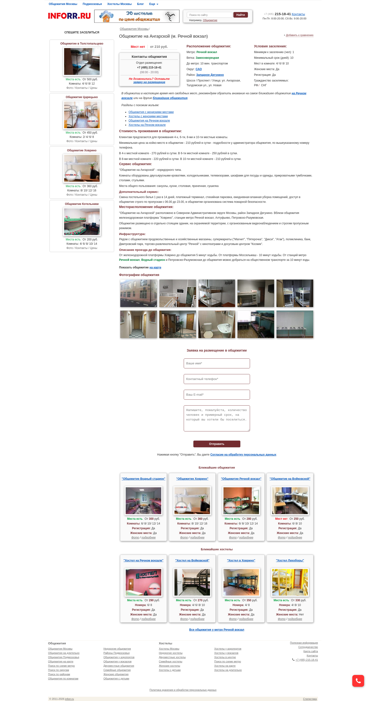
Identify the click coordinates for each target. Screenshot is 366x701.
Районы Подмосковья (116, 652)
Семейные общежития (117, 670)
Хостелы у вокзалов (226, 652)
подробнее (148, 537)
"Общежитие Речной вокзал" (241, 478)
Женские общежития (116, 674)
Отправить (216, 444)
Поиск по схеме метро (61, 665)
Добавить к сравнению (299, 35)
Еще (153, 4)
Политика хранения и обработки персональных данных (183, 689)
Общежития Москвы (63, 4)
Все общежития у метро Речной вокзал (216, 629)
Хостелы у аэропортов (227, 648)
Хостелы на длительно (228, 670)
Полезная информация (304, 642)
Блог (140, 4)
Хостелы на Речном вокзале (147, 125)
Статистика (310, 698)
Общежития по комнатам (63, 678)
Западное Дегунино (210, 75)
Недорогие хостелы (171, 652)
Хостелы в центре (225, 657)
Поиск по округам (58, 670)
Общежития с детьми (116, 678)
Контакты (298, 14)
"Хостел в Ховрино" (241, 560)
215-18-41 (277, 14)
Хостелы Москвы (119, 4)
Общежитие (210, 20)
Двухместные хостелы (172, 657)
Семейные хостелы (170, 661)
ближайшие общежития (170, 98)
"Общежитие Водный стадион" (143, 478)
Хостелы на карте (225, 665)
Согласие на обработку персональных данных (243, 454)
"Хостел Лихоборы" (290, 560)
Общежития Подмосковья (63, 657)
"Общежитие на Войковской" (290, 478)
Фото (135, 537)
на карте (155, 267)
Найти (240, 15)
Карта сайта (311, 651)
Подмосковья (92, 4)
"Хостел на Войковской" (192, 560)
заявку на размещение (149, 82)
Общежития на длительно (64, 652)
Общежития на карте (60, 661)
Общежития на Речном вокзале (149, 120)
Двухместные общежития (118, 665)
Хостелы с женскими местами (148, 116)
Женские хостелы (169, 665)
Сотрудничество (308, 647)
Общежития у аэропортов (118, 657)
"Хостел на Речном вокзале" (144, 560)
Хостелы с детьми (170, 670)
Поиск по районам (59, 674)
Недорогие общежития (117, 648)
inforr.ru (69, 698)
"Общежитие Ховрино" (192, 478)
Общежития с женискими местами (151, 112)
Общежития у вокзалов (117, 661)
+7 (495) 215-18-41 (149, 67)
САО (199, 69)
